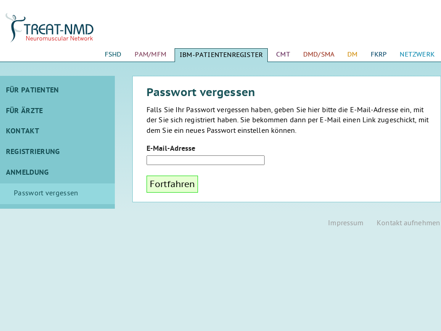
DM (352, 54)
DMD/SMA (318, 54)
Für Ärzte (24, 111)
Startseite (57, 32)
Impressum (345, 223)
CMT (283, 54)
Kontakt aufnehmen (408, 223)
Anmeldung (27, 172)
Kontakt (22, 131)
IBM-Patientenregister (221, 55)
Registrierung (33, 152)
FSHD (113, 54)
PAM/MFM (150, 54)
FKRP (379, 54)
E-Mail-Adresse (171, 149)
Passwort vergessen (46, 194)
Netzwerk (417, 54)
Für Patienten (32, 90)
